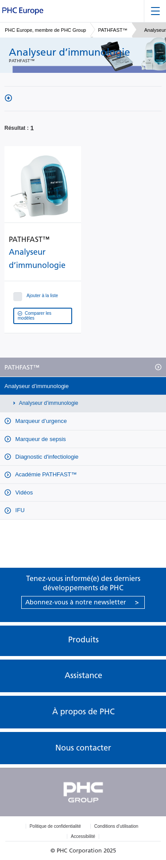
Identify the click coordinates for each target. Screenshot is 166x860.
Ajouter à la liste (36, 295)
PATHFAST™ (112, 30)
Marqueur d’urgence (40, 421)
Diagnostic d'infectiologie (46, 456)
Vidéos (23, 492)
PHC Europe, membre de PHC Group (45, 30)
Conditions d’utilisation (116, 826)
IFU (19, 510)
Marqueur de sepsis (40, 439)
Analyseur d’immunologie (36, 386)
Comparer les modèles (34, 315)
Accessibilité (83, 836)
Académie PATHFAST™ (45, 474)
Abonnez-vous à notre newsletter (82, 602)
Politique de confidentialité (55, 826)
